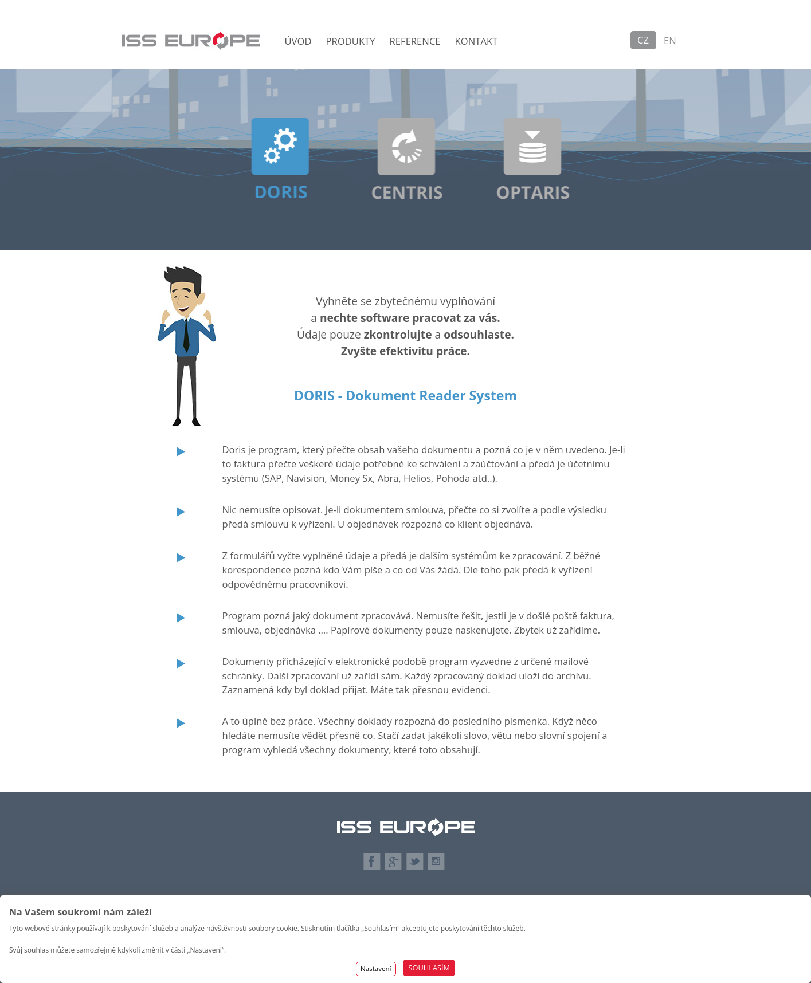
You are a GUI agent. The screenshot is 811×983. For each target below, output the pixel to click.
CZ (643, 39)
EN (670, 40)
